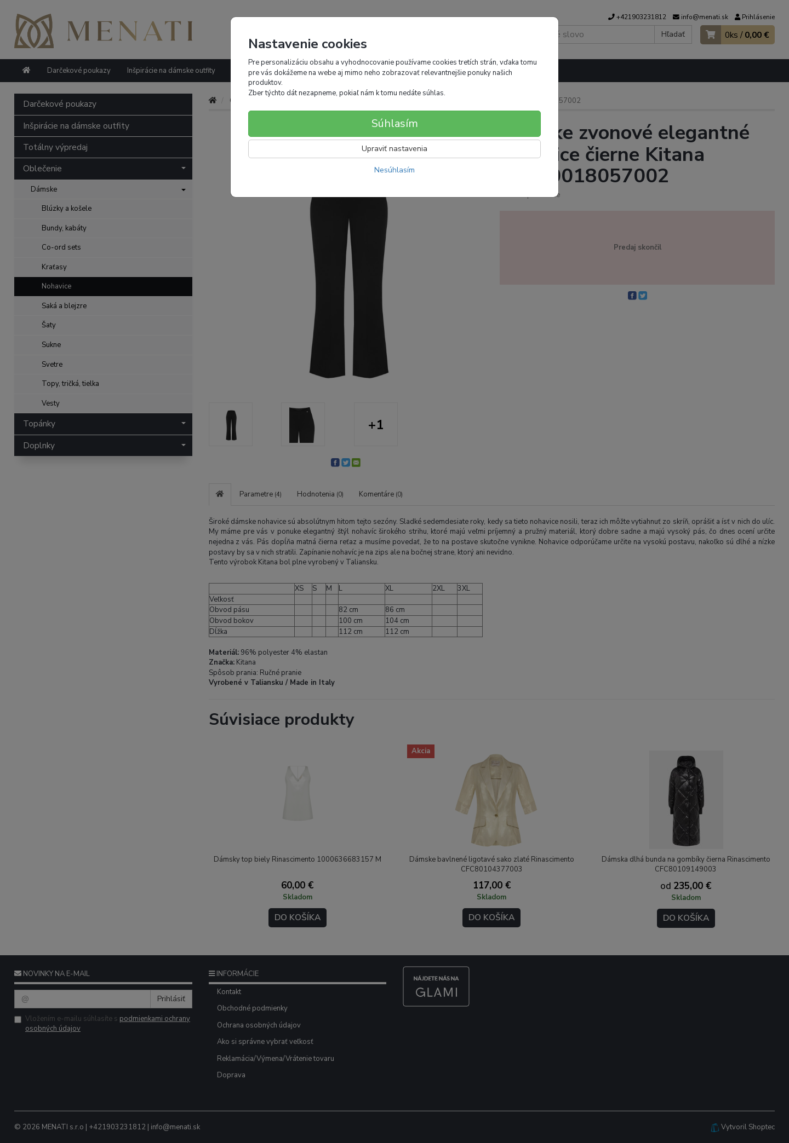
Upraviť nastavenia (394, 148)
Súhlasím (394, 123)
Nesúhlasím (394, 170)
